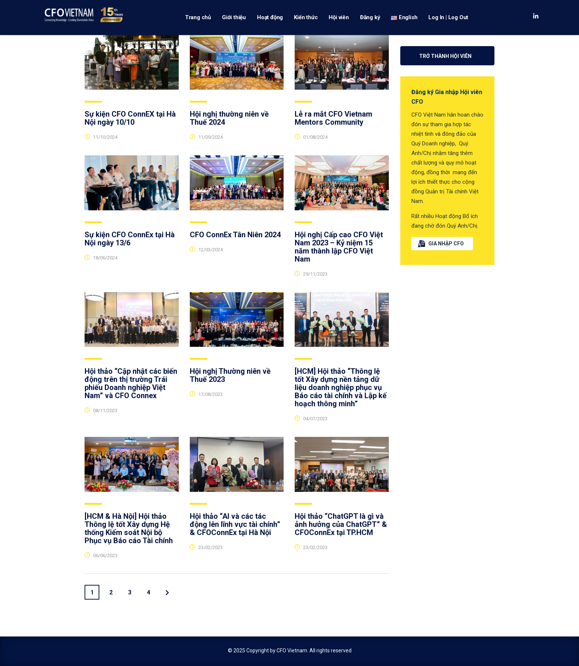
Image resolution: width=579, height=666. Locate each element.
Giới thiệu (234, 17)
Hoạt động (270, 17)
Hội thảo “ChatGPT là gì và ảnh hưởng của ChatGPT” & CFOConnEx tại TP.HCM (341, 524)
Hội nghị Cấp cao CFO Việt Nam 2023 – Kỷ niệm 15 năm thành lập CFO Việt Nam (339, 246)
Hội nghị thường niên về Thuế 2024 (229, 118)
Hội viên (339, 17)
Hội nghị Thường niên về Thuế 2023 (230, 375)
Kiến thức (306, 17)
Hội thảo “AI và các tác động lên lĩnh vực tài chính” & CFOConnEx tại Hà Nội (235, 524)
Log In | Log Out (448, 17)
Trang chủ (198, 17)
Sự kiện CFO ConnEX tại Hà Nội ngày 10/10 (130, 118)
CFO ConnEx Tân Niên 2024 (235, 234)
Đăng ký (370, 17)
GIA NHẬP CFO (441, 243)
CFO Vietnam (292, 650)
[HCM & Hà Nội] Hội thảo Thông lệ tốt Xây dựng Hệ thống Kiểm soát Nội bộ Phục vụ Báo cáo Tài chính (129, 528)
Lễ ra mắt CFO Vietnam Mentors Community (333, 118)
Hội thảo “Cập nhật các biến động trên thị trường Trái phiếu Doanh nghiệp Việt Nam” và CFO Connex (131, 383)
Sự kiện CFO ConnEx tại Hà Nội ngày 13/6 (130, 238)
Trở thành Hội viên (445, 56)
